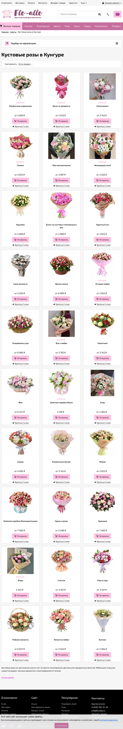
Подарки (116, 26)
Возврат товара (8, 714)
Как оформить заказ (40, 707)
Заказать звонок (99, 714)
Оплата (4, 710)
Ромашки (66, 710)
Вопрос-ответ (37, 710)
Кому (77, 26)
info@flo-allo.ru (98, 710)
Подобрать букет (69, 704)
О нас (3, 704)
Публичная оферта (39, 714)
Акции (34, 704)
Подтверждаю (61, 726)
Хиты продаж (24, 64)
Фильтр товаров (10, 26)
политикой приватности (108, 720)
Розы (67, 26)
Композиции (101, 26)
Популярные (43, 26)
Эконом (28, 26)
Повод (87, 26)
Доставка (5, 707)
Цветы (57, 26)
